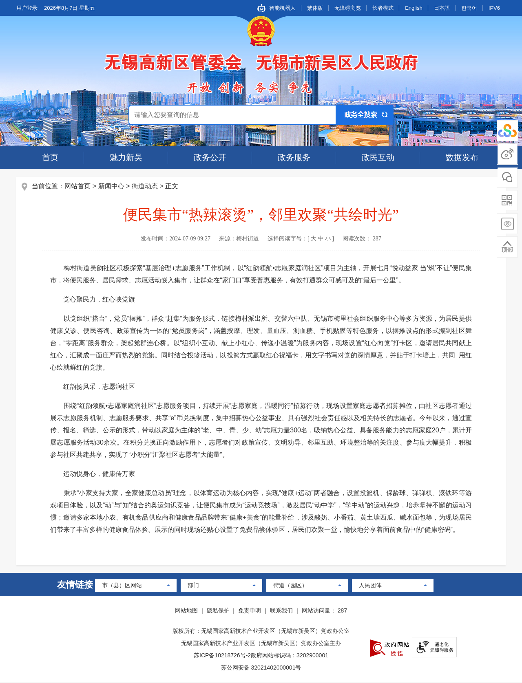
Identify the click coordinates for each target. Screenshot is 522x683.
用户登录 (27, 8)
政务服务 (294, 157)
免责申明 (249, 611)
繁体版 (315, 8)
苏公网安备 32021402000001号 (261, 668)
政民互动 (378, 157)
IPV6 (494, 8)
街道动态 (145, 186)
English (413, 8)
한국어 (469, 8)
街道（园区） (290, 586)
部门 (193, 586)
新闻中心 (112, 186)
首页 (50, 157)
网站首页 (78, 186)
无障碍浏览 (347, 8)
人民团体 (370, 586)
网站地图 (186, 611)
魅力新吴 (126, 157)
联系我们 (281, 611)
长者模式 (383, 8)
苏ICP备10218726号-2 (222, 656)
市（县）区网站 (122, 586)
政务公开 (210, 157)
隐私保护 (218, 611)
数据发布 (462, 157)
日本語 (442, 8)
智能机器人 (282, 8)
